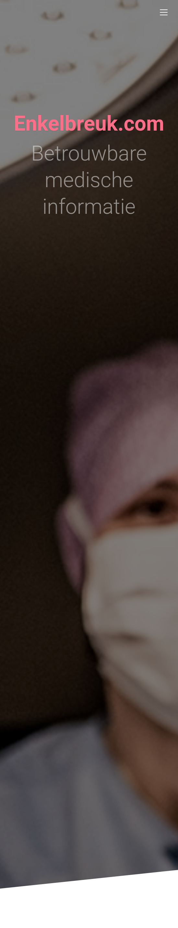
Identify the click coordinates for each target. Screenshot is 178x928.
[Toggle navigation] (164, 12)
